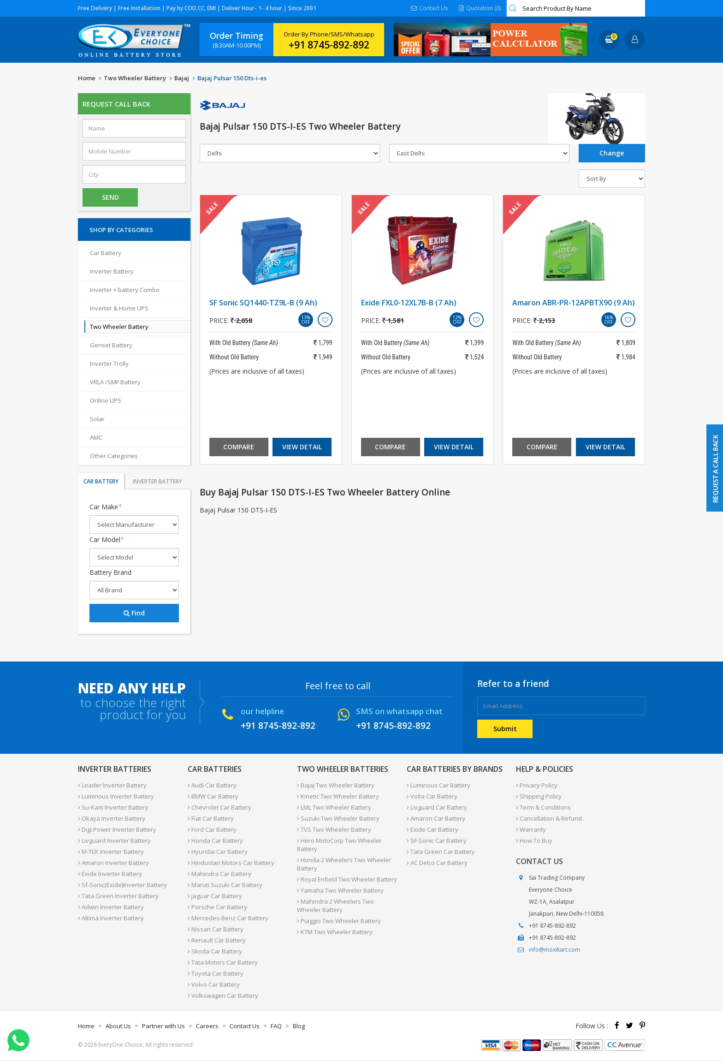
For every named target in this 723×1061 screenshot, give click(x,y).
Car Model (106, 539)
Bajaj (181, 78)
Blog (299, 1026)
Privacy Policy (536, 785)
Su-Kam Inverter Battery (113, 807)
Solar (97, 419)
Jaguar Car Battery (215, 896)
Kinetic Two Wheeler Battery (338, 796)
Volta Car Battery (432, 796)
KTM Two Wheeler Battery (335, 932)
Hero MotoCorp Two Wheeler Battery (339, 844)
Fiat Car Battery (211, 818)
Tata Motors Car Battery (223, 962)
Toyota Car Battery (215, 973)
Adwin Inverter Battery (111, 907)
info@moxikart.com (554, 950)
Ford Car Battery (212, 829)
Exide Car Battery (432, 829)
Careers (207, 1026)
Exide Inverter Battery (110, 874)
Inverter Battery (112, 271)
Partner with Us (163, 1026)
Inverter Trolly (109, 363)
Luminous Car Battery (438, 785)
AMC (96, 437)
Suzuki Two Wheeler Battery (338, 818)
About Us (118, 1026)
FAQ (276, 1026)
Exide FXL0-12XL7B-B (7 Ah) (408, 303)
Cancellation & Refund (549, 818)
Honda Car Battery (215, 840)
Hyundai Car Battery (218, 851)
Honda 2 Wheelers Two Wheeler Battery (344, 864)
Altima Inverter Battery (111, 918)
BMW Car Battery (213, 796)
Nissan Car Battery (215, 929)
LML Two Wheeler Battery (334, 807)
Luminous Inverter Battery (116, 796)
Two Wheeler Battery (135, 78)
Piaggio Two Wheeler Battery (339, 921)
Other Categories (114, 456)
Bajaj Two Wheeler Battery (335, 785)
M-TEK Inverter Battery (111, 851)
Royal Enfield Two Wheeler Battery (347, 879)
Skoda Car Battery (215, 951)
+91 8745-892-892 (329, 44)
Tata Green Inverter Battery (118, 896)
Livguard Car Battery (437, 807)
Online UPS (105, 400)
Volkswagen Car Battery (223, 995)
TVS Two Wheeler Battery (334, 829)
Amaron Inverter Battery (113, 862)
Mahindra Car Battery (219, 874)
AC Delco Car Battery (437, 862)
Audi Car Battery (212, 785)
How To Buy (534, 840)
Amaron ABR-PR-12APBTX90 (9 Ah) (573, 303)
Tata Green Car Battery (441, 851)
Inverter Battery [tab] (157, 481)
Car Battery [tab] (101, 481)
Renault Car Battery (217, 940)
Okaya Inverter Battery (111, 818)
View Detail (302, 446)
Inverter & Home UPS (119, 308)
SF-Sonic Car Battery (437, 840)
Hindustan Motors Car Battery (231, 862)
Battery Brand (110, 572)
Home (86, 78)
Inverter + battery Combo (125, 290)
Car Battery (105, 253)
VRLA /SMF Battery (115, 382)
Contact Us (429, 8)
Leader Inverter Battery (112, 785)
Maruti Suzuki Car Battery (225, 885)
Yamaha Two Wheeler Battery (340, 890)
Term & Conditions (543, 807)
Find (134, 612)
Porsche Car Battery (217, 907)
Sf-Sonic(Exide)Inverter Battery (122, 885)
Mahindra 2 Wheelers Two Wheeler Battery (335, 905)
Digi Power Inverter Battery (117, 829)
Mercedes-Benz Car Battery (228, 918)
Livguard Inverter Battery (114, 840)
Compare (238, 446)
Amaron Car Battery (436, 818)
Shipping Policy (539, 796)
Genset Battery (111, 345)
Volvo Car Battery (214, 984)
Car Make (105, 506)
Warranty (531, 829)
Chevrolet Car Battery (219, 807)
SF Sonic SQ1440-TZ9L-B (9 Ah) (263, 303)
